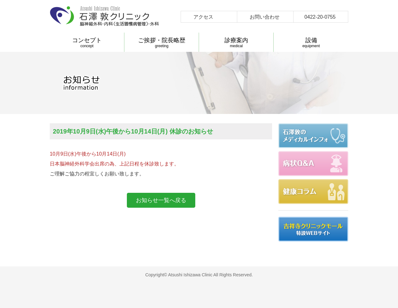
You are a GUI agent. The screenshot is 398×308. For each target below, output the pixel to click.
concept (87, 42)
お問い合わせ (265, 17)
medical (236, 42)
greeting (162, 42)
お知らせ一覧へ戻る (161, 200)
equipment (311, 42)
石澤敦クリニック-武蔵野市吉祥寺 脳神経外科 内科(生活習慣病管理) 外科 (104, 16)
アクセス (203, 17)
